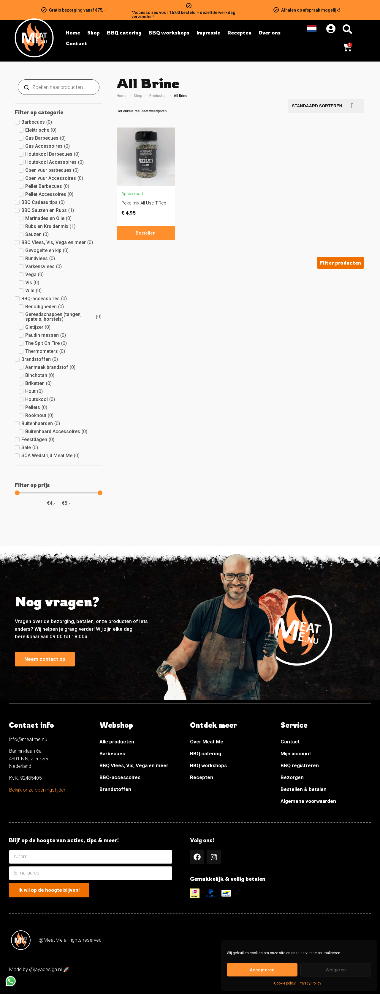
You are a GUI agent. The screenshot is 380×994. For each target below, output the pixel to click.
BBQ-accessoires (119, 777)
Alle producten (116, 742)
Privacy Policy (310, 983)
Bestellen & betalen (304, 789)
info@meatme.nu (28, 739)
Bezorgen (292, 777)
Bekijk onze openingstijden (37, 790)
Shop (138, 96)
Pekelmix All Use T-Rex (143, 203)
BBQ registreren (300, 765)
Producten (158, 96)
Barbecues (112, 753)
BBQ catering (205, 753)
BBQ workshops (208, 765)
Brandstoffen (115, 789)
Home (121, 96)
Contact (290, 742)
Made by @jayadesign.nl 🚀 (39, 969)
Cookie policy (285, 983)
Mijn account (296, 753)
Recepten (201, 777)
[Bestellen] (326, 106)
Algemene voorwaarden (308, 801)
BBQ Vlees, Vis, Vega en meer (133, 765)
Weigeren (336, 970)
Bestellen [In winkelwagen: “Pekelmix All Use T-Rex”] (146, 233)
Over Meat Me (206, 742)
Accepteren (262, 970)
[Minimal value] (58, 492)
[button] (340, 263)
